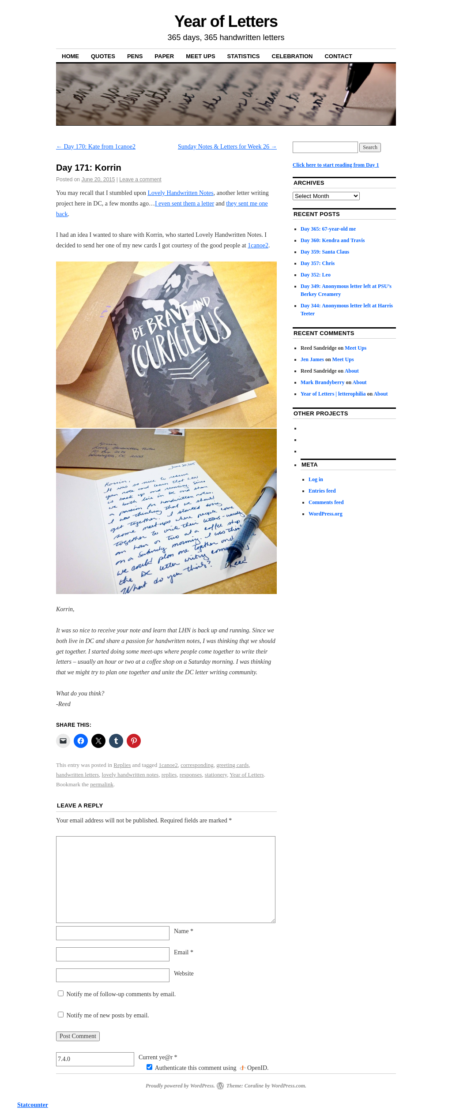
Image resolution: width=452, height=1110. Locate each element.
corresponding (197, 765)
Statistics (243, 56)
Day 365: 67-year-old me (328, 229)
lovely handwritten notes (130, 774)
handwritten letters (77, 774)
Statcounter (32, 1105)
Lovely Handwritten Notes (180, 193)
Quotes (103, 56)
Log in (316, 479)
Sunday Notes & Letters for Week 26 (227, 146)
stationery (216, 774)
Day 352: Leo (316, 275)
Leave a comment (140, 179)
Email (183, 952)
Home (70, 56)
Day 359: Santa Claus (325, 252)
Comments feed (326, 502)
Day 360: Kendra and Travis (333, 240)
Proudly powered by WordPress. (180, 1086)
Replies (122, 765)
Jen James (312, 359)
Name (183, 931)
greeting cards (232, 765)
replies (169, 774)
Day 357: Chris (318, 263)
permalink (101, 784)
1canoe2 (258, 245)
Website (184, 973)
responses (191, 774)
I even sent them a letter (184, 203)
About (352, 371)
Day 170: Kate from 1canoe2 (96, 146)
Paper (164, 56)
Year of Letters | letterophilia (333, 394)
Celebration (292, 56)
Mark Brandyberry (323, 382)
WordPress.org (326, 514)
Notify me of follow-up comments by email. (121, 994)
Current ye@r (158, 1057)
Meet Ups (200, 56)
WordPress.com (288, 1086)
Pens (135, 56)
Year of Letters (226, 21)
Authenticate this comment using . (208, 1068)
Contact (338, 56)
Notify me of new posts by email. (108, 1015)
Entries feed (322, 491)
